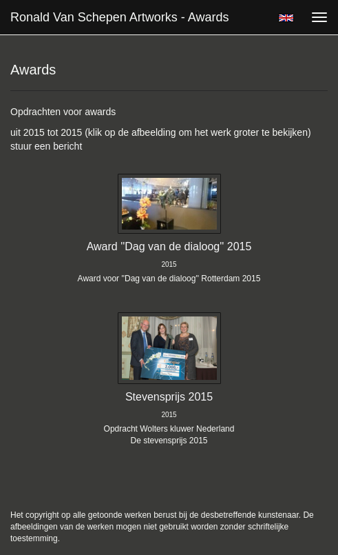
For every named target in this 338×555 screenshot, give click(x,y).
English (286, 18)
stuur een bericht (46, 146)
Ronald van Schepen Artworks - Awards (119, 17)
